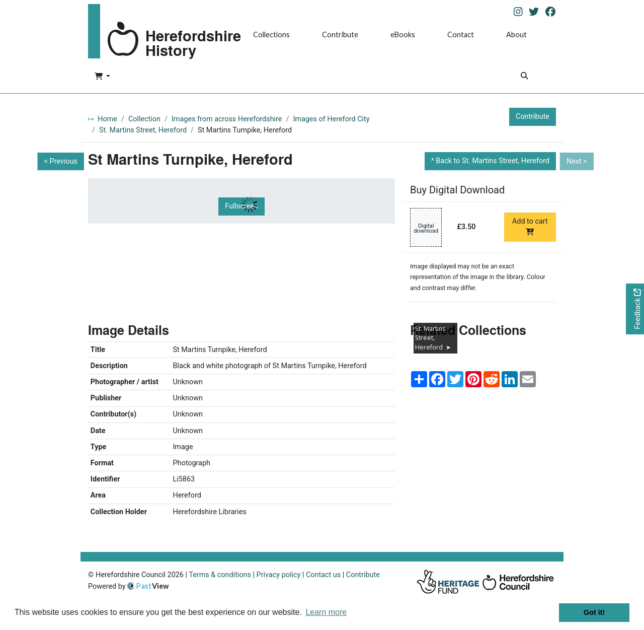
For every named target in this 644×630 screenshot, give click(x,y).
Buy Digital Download (457, 190)
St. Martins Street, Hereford (143, 130)
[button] (102, 77)
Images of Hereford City (331, 119)
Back (492, 161)
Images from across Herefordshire (227, 119)
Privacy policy (279, 575)
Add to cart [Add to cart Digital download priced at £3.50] (530, 226)
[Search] (524, 76)
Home (107, 119)
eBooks (402, 34)
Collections (271, 34)
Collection (144, 119)
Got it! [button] (594, 612)
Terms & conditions (220, 575)
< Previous (60, 161)
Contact (460, 34)
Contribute (340, 34)
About (516, 34)
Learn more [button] (326, 612)
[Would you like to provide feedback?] (635, 309)
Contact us (323, 575)
